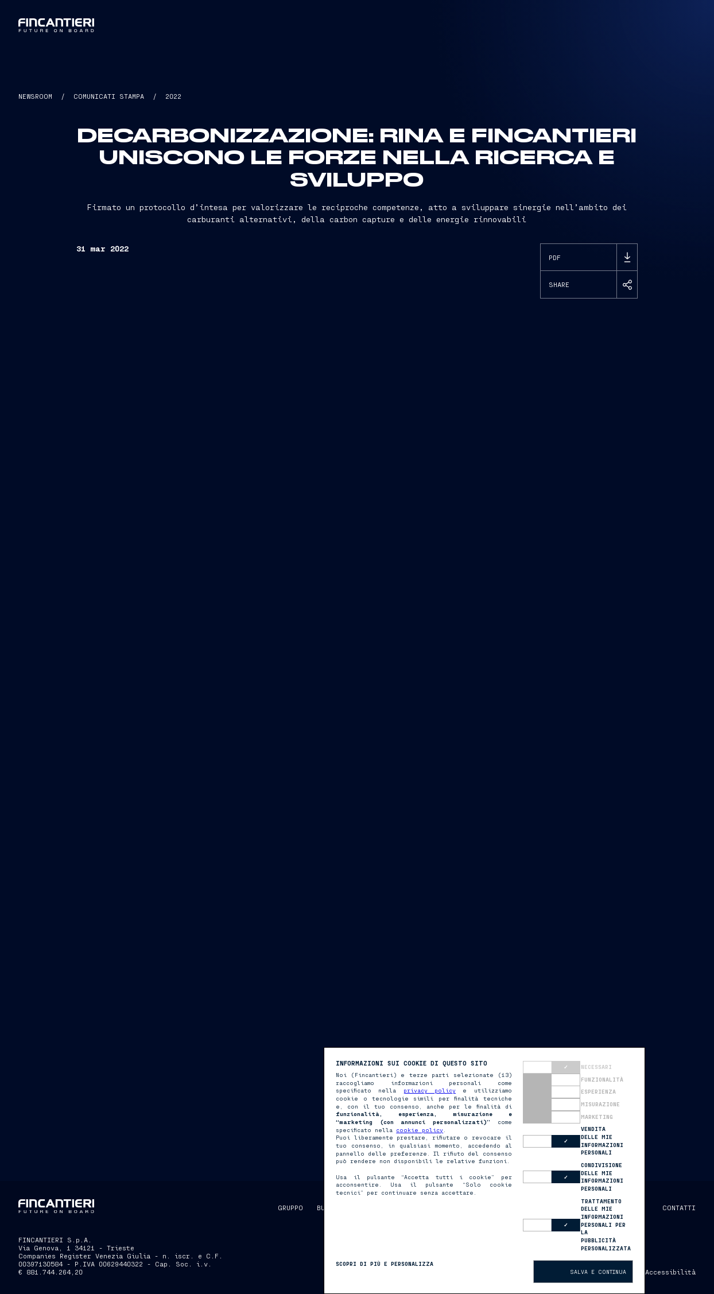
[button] (447, 25)
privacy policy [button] (429, 1090)
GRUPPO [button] (290, 1207)
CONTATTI (679, 1207)
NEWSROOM (35, 96)
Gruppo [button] (273, 25)
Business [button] (319, 25)
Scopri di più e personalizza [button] (384, 1263)
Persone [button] (367, 25)
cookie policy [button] (419, 1129)
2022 (173, 96)
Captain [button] (412, 25)
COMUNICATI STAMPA (108, 96)
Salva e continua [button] (598, 1271)
